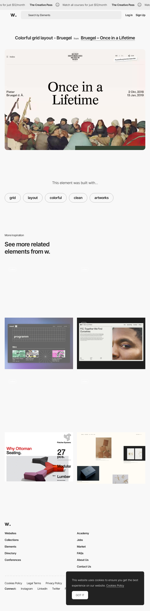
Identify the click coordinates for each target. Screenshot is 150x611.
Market (81, 546)
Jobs (80, 539)
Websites (10, 533)
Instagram (27, 588)
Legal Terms (34, 583)
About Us (82, 559)
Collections (12, 539)
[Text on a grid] (39, 287)
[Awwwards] (13, 15)
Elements (10, 546)
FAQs (80, 553)
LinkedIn (42, 588)
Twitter (56, 588)
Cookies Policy (13, 583)
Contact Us (84, 566)
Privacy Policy (54, 583)
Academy (83, 533)
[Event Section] (39, 343)
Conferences (13, 559)
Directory (10, 553)
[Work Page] (111, 401)
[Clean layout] (39, 401)
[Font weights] (39, 456)
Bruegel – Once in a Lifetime (108, 38)
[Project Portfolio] (111, 458)
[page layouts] (111, 343)
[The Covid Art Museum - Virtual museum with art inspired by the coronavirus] (111, 287)
